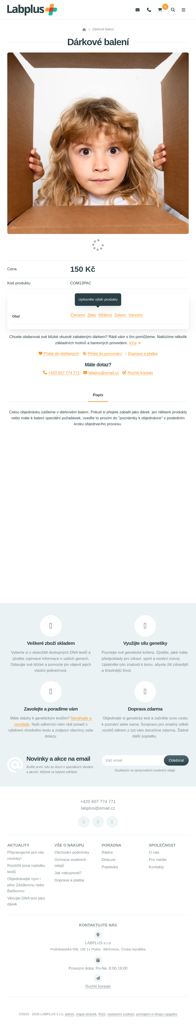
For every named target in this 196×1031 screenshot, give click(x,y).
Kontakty (156, 869)
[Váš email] (138, 762)
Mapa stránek (86, 1016)
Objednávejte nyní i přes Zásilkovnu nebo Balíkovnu (25, 887)
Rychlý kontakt (138, 373)
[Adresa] (98, 937)
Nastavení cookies (120, 1016)
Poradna (111, 847)
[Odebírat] (176, 762)
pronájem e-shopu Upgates (156, 1016)
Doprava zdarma (145, 711)
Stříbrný (105, 315)
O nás (154, 854)
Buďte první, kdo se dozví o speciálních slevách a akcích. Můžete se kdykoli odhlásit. (59, 771)
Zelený (120, 315)
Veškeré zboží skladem (51, 645)
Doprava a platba (141, 354)
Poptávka (110, 869)
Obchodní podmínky (72, 854)
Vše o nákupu (69, 847)
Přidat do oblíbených (59, 354)
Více (135, 343)
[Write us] (98, 980)
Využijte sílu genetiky (145, 645)
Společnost (162, 847)
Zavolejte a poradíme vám (51, 711)
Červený (78, 315)
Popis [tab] (98, 396)
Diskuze (108, 862)
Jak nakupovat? (68, 875)
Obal (16, 316)
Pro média (157, 862)
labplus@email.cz (101, 373)
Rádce (107, 854)
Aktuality (18, 847)
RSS (101, 1016)
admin (69, 1016)
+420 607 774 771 (61, 373)
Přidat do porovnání (102, 354)
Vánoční (135, 315)
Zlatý (91, 315)
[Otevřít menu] (183, 9)
